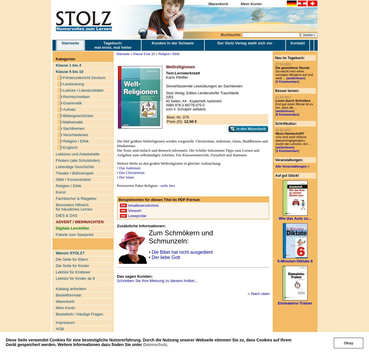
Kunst (61, 192)
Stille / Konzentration (73, 179)
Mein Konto (251, 4)
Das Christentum (131, 172)
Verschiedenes (75, 135)
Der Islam (126, 177)
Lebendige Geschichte (75, 167)
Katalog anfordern (71, 289)
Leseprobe (137, 216)
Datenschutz (155, 344)
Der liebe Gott (166, 257)
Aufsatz (69, 109)
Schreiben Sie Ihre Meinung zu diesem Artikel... (157, 281)
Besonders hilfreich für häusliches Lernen (74, 207)
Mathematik (73, 122)
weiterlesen (295, 78)
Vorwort (134, 210)
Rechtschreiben (76, 97)
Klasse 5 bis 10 (144, 54)
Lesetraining (73, 84)
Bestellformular (69, 295)
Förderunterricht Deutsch (84, 78)
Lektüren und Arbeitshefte (78, 154)
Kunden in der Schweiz (173, 43)
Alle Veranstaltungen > (293, 166)
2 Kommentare (287, 151)
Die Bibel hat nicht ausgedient (182, 252)
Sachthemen (74, 128)
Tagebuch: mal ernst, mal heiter (113, 45)
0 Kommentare (287, 81)
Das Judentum (129, 168)
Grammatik (72, 103)
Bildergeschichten (78, 116)
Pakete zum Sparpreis (75, 234)
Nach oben (260, 294)
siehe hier (167, 185)
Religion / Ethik (76, 141)
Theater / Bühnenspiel (74, 173)
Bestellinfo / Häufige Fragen (79, 314)
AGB (60, 329)
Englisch (70, 147)
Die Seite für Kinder (72, 266)
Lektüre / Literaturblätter (83, 90)
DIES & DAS (67, 215)
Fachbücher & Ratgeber (76, 198)
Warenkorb (218, 4)
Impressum (65, 322)
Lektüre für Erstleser (73, 272)
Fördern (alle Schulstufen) (78, 160)
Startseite (70, 45)
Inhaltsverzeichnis (143, 205)
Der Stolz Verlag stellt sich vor (244, 43)
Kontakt (298, 43)
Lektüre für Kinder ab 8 (75, 278)
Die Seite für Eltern (72, 259)
